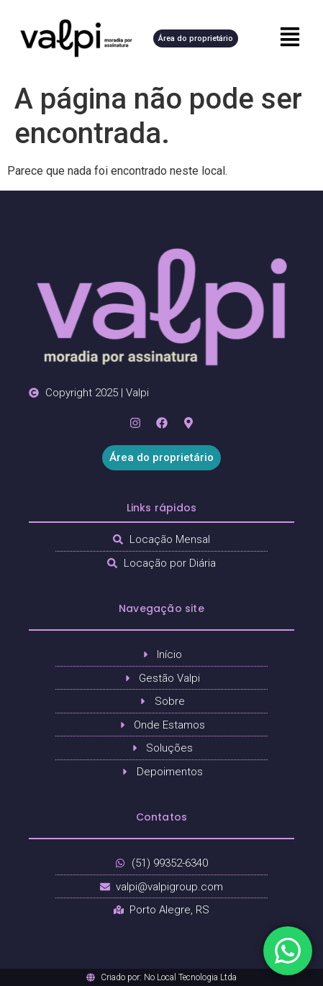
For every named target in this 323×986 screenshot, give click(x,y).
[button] (285, 38)
